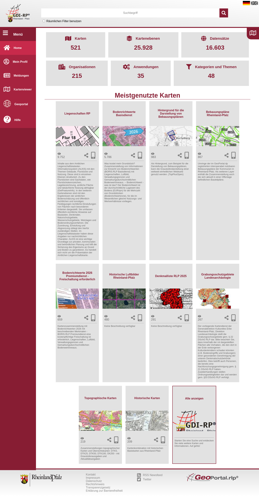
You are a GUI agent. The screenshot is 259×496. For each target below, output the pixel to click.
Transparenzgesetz (98, 487)
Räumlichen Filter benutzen (63, 21)
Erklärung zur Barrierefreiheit (104, 490)
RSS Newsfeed (150, 475)
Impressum (93, 477)
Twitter (144, 479)
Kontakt (91, 474)
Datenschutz (94, 481)
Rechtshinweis (95, 484)
